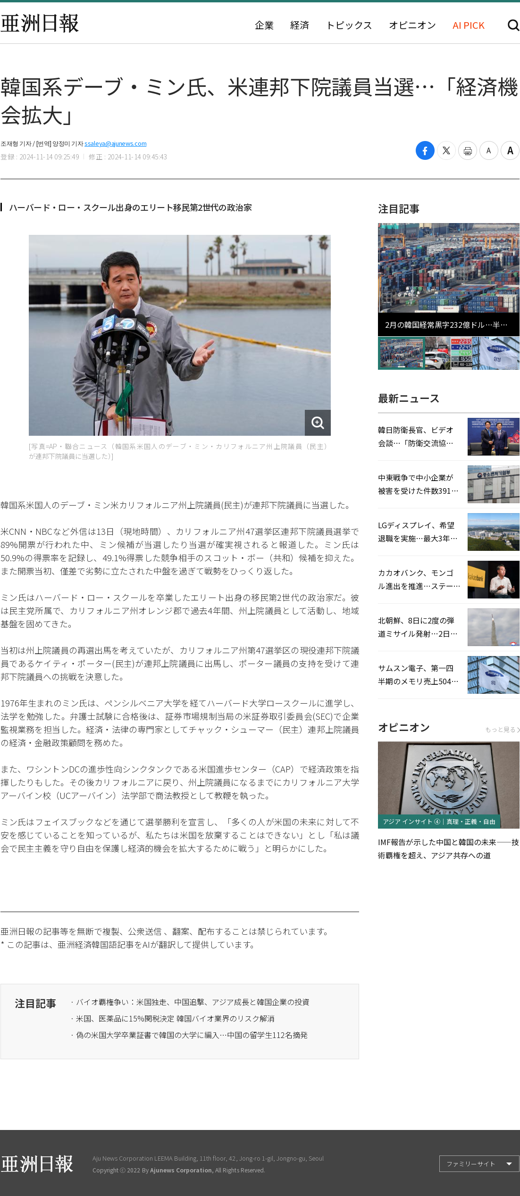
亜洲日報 (39, 23)
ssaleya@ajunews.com (115, 143)
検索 (514, 25)
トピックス (349, 25)
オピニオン (412, 25)
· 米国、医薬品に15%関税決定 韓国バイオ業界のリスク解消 (172, 1018)
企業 (264, 25)
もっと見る (502, 729)
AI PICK (469, 25)
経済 (299, 25)
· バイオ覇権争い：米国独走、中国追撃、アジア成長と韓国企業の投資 (190, 1001)
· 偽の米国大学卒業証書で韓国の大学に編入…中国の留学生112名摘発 (189, 1034)
